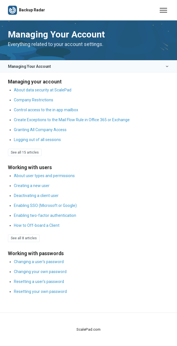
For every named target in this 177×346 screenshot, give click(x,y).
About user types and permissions (44, 175)
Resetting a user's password (39, 281)
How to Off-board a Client (36, 225)
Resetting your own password (40, 291)
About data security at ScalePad (42, 90)
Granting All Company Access (40, 129)
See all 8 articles (24, 238)
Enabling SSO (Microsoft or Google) (45, 205)
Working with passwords (36, 253)
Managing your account (35, 82)
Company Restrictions (33, 100)
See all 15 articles (25, 152)
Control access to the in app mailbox (46, 110)
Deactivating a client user (36, 195)
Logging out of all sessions (37, 139)
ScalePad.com (88, 329)
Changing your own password (40, 271)
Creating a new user (32, 185)
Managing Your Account (29, 66)
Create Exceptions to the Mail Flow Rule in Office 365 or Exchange (72, 120)
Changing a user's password (39, 261)
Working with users (30, 167)
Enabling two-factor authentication (45, 215)
